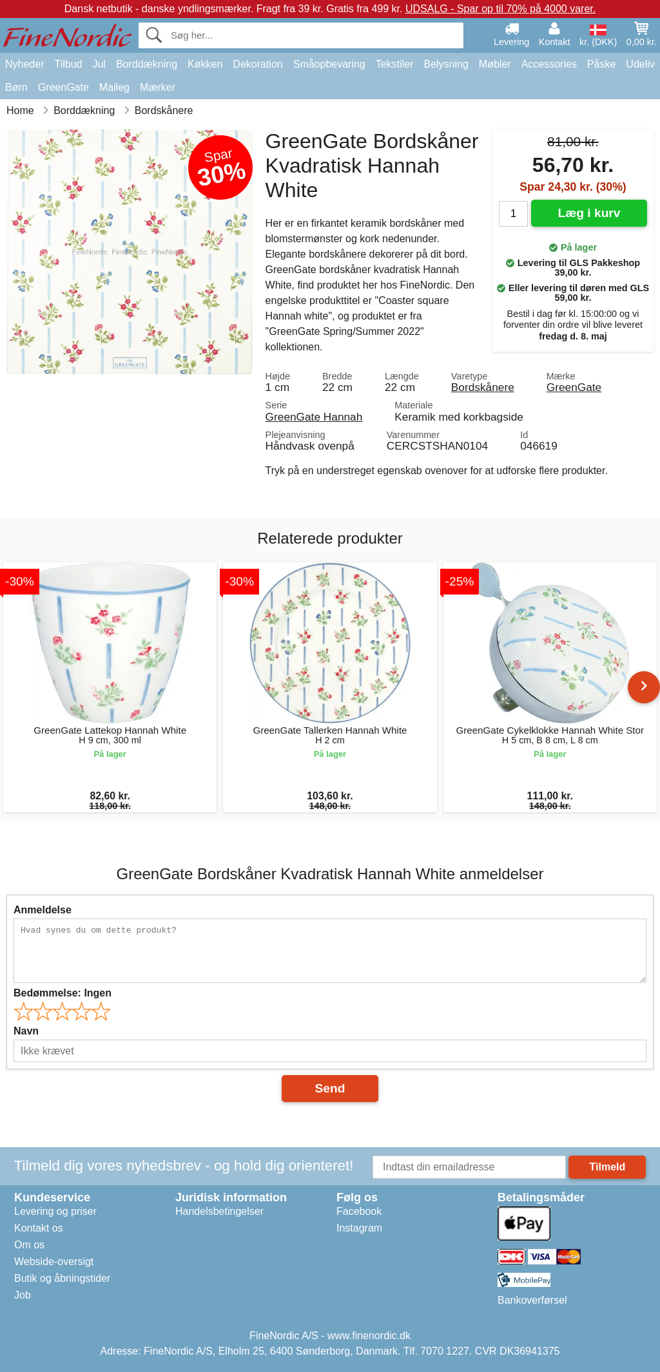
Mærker (157, 87)
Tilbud (68, 64)
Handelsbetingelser (219, 1211)
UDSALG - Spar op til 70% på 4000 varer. (500, 8)
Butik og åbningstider (62, 1278)
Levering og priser (55, 1211)
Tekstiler (395, 64)
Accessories (549, 64)
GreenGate (63, 87)
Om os (29, 1244)
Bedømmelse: (63, 992)
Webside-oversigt (53, 1261)
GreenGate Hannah (314, 416)
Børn (16, 87)
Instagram (359, 1228)
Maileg (114, 87)
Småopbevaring (329, 64)
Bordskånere (482, 387)
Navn (26, 1030)
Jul (98, 64)
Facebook (359, 1211)
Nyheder (24, 64)
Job (22, 1295)
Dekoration (257, 64)
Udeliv (640, 64)
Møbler (495, 64)
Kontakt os (38, 1228)
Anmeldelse (43, 909)
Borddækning (146, 64)
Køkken (205, 64)
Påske (601, 64)
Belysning (445, 64)
